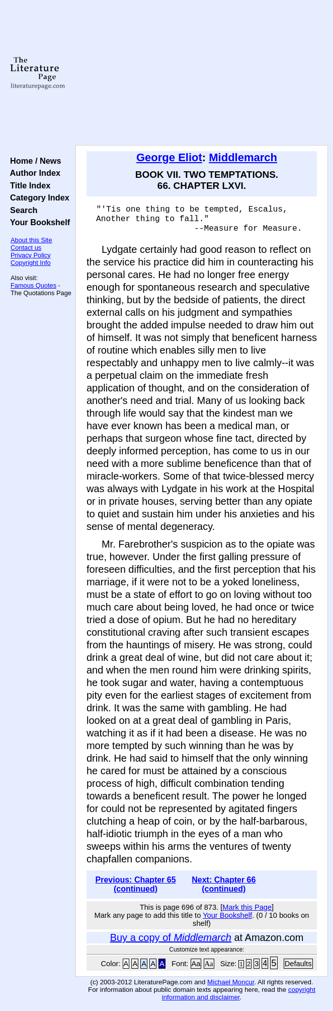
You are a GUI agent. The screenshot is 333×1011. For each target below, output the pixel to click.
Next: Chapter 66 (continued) (224, 889)
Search (21, 210)
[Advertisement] (201, 73)
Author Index (33, 172)
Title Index (28, 185)
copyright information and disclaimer (238, 997)
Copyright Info (31, 262)
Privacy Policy (31, 255)
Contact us (26, 247)
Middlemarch (243, 157)
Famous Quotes (33, 285)
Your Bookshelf (38, 222)
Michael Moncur (230, 986)
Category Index (37, 197)
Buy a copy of (170, 942)
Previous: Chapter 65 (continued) (136, 889)
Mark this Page (247, 912)
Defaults (298, 968)
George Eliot (169, 157)
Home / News (33, 160)
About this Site (31, 240)
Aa (196, 968)
